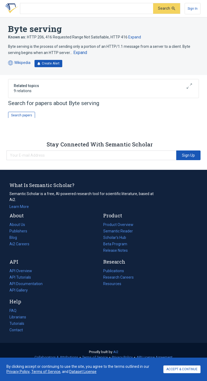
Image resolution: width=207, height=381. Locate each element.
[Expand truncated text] (80, 52)
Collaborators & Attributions (56, 357)
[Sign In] (193, 8)
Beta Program (115, 244)
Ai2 (115, 352)
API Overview (20, 271)
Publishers (18, 231)
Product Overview (118, 224)
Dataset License (82, 371)
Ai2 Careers (19, 244)
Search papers (21, 115)
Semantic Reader (118, 231)
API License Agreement (154, 357)
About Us (17, 224)
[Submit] (166, 8)
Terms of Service (95, 357)
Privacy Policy (122, 357)
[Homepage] (10, 8)
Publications (113, 271)
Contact (16, 330)
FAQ (12, 310)
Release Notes (115, 250)
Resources (112, 284)
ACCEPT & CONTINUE (182, 369)
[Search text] (86, 8)
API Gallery (18, 290)
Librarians (17, 317)
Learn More (19, 206)
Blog (15, 237)
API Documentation (26, 284)
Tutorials (16, 323)
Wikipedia (19, 63)
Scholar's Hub (114, 237)
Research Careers (118, 277)
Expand (134, 37)
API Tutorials (20, 277)
